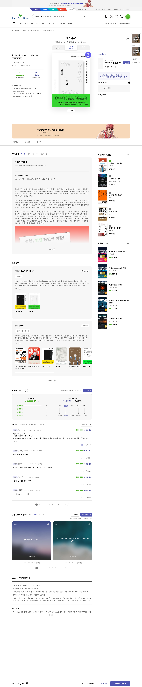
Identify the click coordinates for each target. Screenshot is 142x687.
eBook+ (70, 23)
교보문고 (35, 9)
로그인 (103, 9)
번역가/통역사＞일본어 (22, 331)
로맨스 (27, 23)
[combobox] (38, 16)
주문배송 (116, 9)
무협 (43, 23)
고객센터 (128, 9)
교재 (54, 23)
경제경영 (25, 30)
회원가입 (98, 9)
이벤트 (107, 23)
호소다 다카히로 (17, 55)
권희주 (33, 55)
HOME (12, 30)
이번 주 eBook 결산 (124, 23)
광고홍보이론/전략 (48, 30)
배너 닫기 (139, 3)
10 (65, 504)
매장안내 (122, 9)
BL (32, 23)
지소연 (28, 55)
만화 (49, 23)
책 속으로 (35, 154)
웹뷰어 (39, 93)
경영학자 (18, 276)
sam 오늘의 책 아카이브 (106, 88)
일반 (20, 23)
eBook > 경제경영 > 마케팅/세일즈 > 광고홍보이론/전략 (31, 165)
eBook (45, 9)
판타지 (38, 23)
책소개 (23, 154)
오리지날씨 (62, 23)
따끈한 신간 (113, 23)
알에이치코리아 (16, 58)
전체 (30, 514)
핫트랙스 (62, 9)
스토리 (71, 9)
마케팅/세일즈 (35, 30)
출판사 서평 (43, 154)
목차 (29, 154)
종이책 (43, 514)
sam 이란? (134, 62)
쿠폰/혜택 (134, 59)
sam (53, 9)
